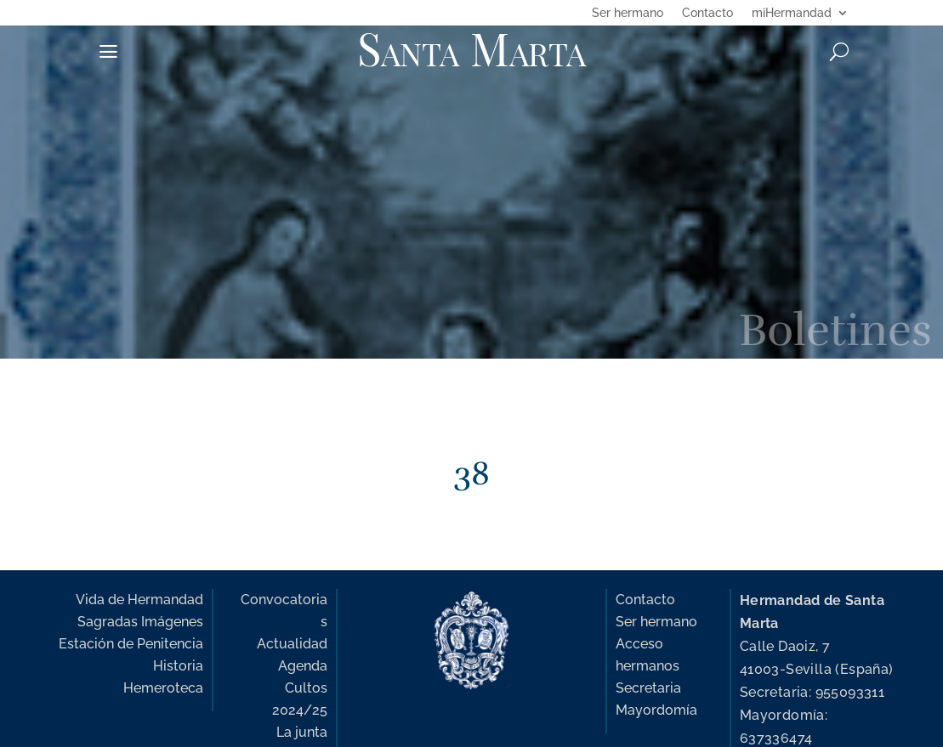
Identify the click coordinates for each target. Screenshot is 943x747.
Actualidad (292, 644)
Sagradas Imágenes (140, 622)
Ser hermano (627, 13)
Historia (178, 666)
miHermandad (792, 13)
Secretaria (648, 688)
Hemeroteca (163, 688)
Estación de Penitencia (131, 644)
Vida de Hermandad (139, 599)
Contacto (707, 13)
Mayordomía (656, 710)
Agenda (302, 666)
